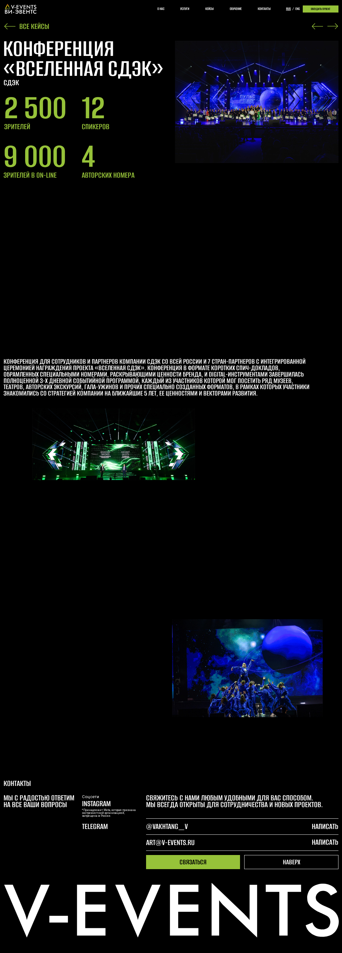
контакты (264, 8)
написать (325, 842)
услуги (184, 8)
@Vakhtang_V (167, 826)
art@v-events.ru (170, 842)
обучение (236, 8)
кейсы (209, 8)
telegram (95, 826)
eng (297, 8)
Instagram (96, 803)
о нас (160, 8)
